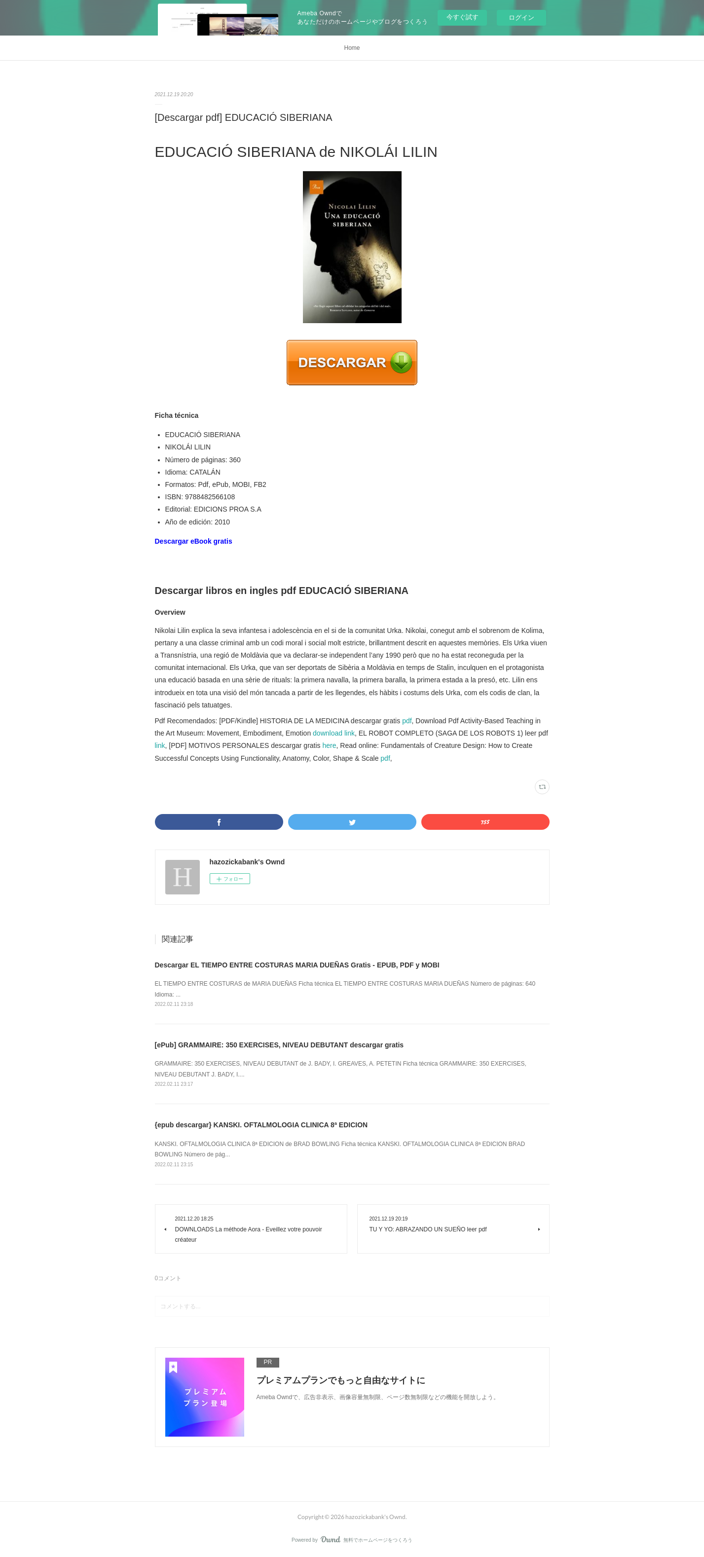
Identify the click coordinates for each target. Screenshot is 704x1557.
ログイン (521, 17)
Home (352, 47)
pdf (406, 721)
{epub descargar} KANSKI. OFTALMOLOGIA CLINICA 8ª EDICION (261, 1125)
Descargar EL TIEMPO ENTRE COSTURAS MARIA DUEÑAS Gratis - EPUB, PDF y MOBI (297, 965)
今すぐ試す (462, 17)
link (160, 745)
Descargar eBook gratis (193, 541)
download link (334, 733)
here (329, 745)
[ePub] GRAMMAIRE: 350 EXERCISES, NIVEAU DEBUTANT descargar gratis (279, 1045)
